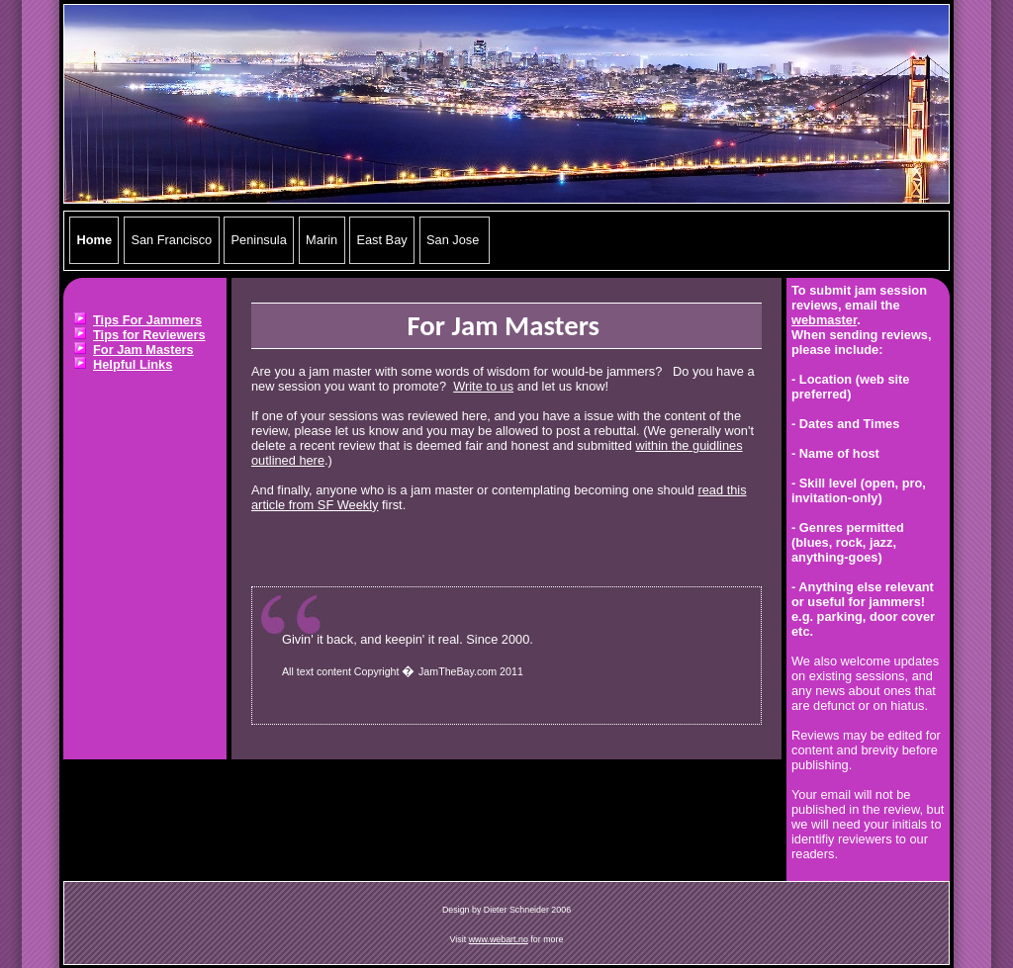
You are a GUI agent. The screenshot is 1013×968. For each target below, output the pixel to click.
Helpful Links (132, 364)
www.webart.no (498, 939)
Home (95, 240)
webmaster (824, 319)
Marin (321, 240)
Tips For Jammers (147, 319)
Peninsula (259, 240)
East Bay (381, 240)
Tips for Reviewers (149, 334)
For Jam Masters (143, 349)
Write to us (483, 386)
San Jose (454, 240)
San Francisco (171, 240)
